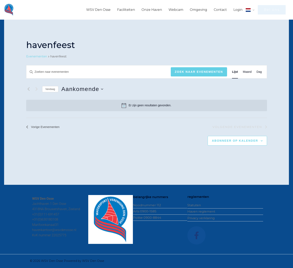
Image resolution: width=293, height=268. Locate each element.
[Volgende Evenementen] (36, 89)
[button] (272, 10)
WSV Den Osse (98, 10)
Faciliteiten (126, 10)
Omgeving (198, 10)
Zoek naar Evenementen (199, 71)
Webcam (176, 10)
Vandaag (50, 89)
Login (237, 10)
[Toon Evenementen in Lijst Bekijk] (235, 71)
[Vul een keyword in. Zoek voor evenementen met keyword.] (98, 71)
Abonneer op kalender (235, 141)
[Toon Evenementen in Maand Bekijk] (247, 71)
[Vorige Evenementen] (28, 89)
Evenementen (36, 56)
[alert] (146, 105)
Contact (220, 10)
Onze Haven (151, 10)
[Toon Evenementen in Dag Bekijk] (259, 71)
